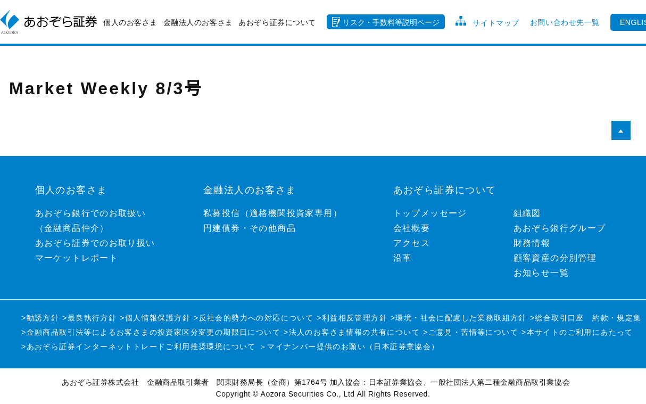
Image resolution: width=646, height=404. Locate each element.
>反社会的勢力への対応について (253, 318)
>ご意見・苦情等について (470, 332)
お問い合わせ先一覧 (565, 22)
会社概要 (411, 228)
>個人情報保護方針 (155, 318)
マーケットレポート (77, 257)
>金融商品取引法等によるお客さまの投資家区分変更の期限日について (150, 332)
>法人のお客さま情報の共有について (352, 332)
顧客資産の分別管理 (555, 257)
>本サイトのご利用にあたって (577, 332)
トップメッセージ (430, 213)
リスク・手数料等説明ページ (391, 22)
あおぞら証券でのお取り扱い (95, 243)
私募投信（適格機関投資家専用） (272, 213)
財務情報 (532, 243)
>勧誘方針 (40, 318)
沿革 (402, 257)
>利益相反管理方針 (352, 318)
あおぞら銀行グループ (560, 228)
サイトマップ (496, 23)
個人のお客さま (130, 22)
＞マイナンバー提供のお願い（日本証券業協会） (349, 346)
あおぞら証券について (277, 22)
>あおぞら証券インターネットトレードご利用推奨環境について (138, 346)
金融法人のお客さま (198, 22)
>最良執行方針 (89, 318)
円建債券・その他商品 (249, 228)
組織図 (527, 213)
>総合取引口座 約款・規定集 (586, 318)
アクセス (411, 243)
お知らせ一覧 (541, 272)
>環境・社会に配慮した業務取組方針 (459, 318)
